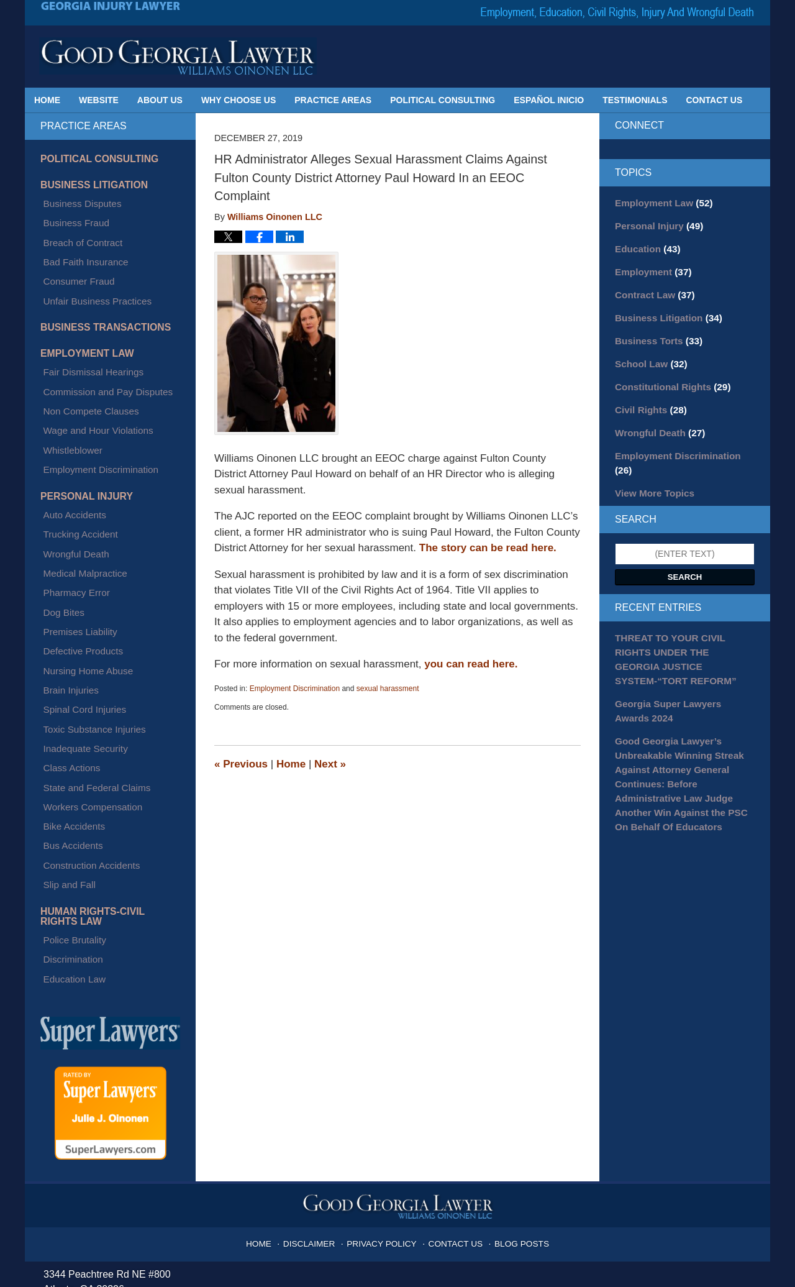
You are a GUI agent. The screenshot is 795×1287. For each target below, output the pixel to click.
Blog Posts (513, 1051)
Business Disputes (76, 198)
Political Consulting (442, 100)
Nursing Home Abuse (81, 559)
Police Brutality (69, 765)
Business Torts (655, 333)
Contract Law (651, 290)
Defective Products (77, 544)
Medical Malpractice (78, 487)
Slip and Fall (64, 718)
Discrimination (67, 780)
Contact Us (714, 100)
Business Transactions (98, 293)
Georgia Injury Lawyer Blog (178, 56)
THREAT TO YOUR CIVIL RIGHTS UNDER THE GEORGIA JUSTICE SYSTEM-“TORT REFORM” (683, 620)
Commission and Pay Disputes (99, 347)
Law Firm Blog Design (692, 1272)
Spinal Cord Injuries (78, 588)
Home (47, 100)
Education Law (69, 794)
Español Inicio (549, 100)
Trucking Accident (74, 458)
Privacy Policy (385, 1051)
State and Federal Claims (89, 646)
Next (330, 764)
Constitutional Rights (667, 377)
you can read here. (470, 664)
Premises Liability (74, 530)
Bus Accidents (67, 689)
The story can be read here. (487, 548)
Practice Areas (332, 100)
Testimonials (634, 100)
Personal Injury (81, 428)
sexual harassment (388, 688)
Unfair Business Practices (90, 270)
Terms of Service (334, 1214)
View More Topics (651, 464)
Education (645, 246)
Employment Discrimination (295, 688)
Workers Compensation (85, 660)
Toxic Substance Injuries (87, 602)
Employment (650, 268)
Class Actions (66, 631)
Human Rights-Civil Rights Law (104, 745)
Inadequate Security (79, 617)
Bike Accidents (68, 675)
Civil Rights (648, 398)
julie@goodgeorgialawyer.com (140, 1145)
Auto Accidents (69, 444)
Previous (241, 764)
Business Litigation (88, 183)
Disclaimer (318, 1051)
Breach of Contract (76, 227)
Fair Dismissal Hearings (86, 332)
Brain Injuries (65, 574)
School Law (648, 355)
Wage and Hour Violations (90, 376)
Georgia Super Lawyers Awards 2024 (680, 661)
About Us (160, 100)
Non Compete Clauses (84, 362)
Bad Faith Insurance (79, 241)
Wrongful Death (70, 472)
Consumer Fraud (73, 255)
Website (99, 100)
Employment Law (82, 318)
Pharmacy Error (70, 501)
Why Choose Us (238, 100)
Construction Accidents (84, 703)
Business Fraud (70, 213)
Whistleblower (67, 390)
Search (685, 546)
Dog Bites (59, 516)
